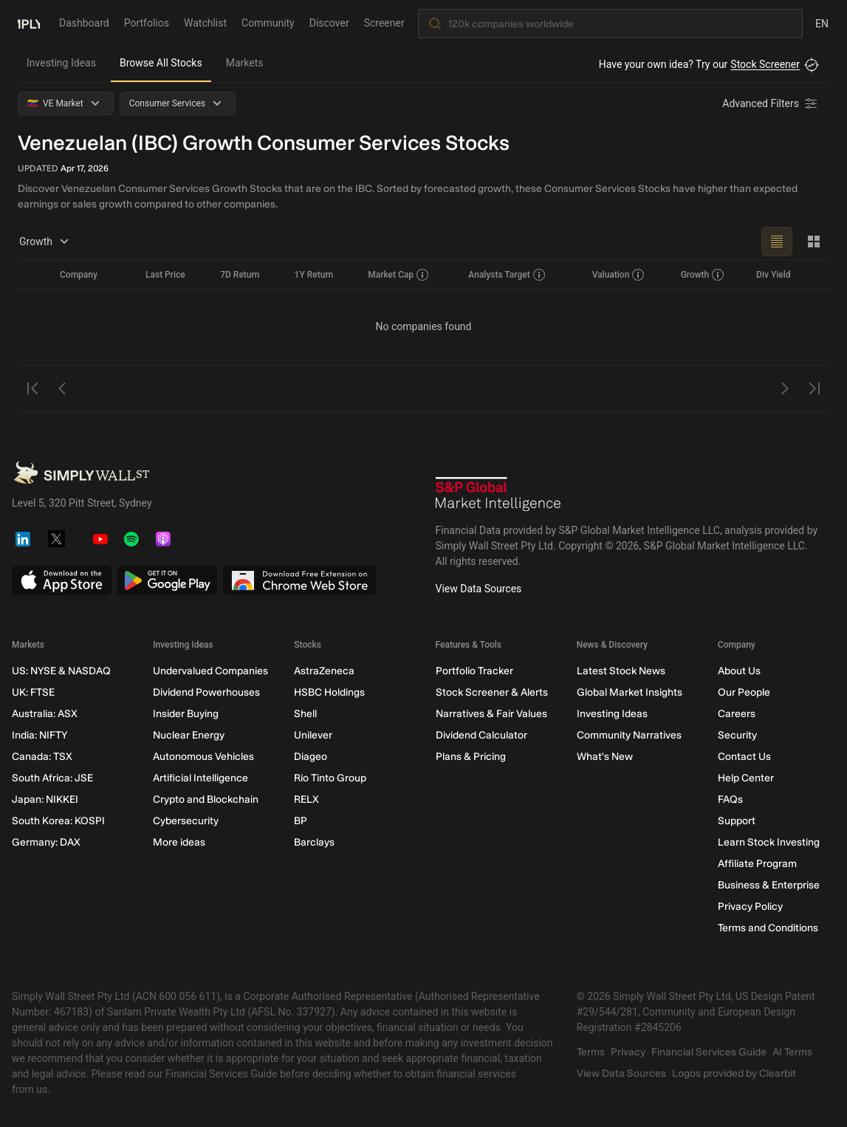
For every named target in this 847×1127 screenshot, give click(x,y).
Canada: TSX (42, 756)
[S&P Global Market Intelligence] (498, 494)
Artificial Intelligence (200, 778)
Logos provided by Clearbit (734, 1073)
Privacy (628, 1052)
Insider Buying (186, 714)
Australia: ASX (45, 714)
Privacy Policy (750, 906)
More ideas (179, 842)
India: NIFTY (39, 735)
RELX (306, 799)
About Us (739, 671)
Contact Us (744, 756)
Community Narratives (629, 735)
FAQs (730, 799)
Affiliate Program (757, 863)
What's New (605, 756)
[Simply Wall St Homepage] (29, 22)
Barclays (314, 842)
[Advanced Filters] (771, 103)
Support (736, 821)
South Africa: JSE (52, 778)
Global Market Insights (629, 692)
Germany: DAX (46, 842)
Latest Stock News (621, 671)
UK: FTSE (33, 692)
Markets (245, 63)
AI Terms (792, 1052)
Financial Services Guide (709, 1052)
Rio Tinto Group (330, 778)
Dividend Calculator (481, 735)
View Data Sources (479, 589)
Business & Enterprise (769, 885)
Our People (744, 692)
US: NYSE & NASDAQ (61, 671)
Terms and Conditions (768, 928)
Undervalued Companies (210, 671)
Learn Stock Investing (769, 842)
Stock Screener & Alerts (492, 692)
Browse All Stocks (161, 63)
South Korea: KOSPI (58, 821)
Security (737, 735)
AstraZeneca (324, 671)
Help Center (746, 778)
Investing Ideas (61, 63)
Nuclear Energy (188, 735)
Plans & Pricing (471, 756)
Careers (736, 714)
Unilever (313, 735)
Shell (305, 714)
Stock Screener (765, 64)
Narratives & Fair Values (491, 714)
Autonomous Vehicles (203, 756)
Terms (591, 1052)
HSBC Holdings (329, 692)
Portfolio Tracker (474, 671)
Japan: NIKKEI (45, 799)
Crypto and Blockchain (205, 799)
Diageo (310, 756)
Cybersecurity (186, 821)
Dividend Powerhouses (206, 692)
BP (300, 821)
